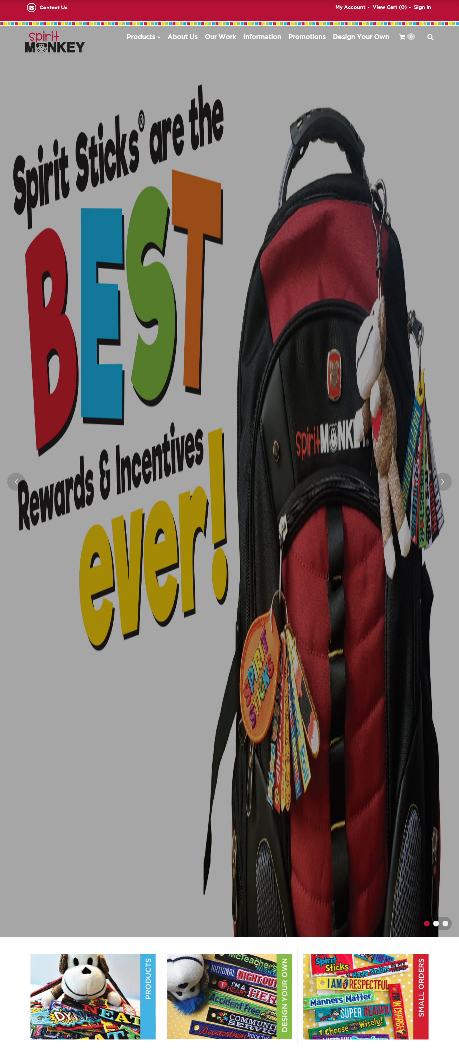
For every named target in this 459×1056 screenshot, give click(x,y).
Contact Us (53, 7)
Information (262, 36)
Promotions (307, 36)
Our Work (220, 36)
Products (141, 36)
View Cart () (390, 7)
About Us (182, 36)
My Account (350, 7)
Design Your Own (361, 36)
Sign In (422, 7)
